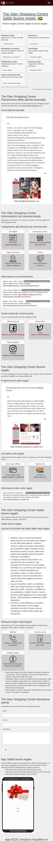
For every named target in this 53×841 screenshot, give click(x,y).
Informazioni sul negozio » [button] (12, 57)
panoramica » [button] (34, 44)
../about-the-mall (40, 245)
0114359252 (13, 645)
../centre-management (13, 265)
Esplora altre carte (40, 477)
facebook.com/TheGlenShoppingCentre (15, 335)
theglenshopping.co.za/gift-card (13, 477)
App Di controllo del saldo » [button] (12, 83)
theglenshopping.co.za (13, 245)
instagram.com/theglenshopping (13, 355)
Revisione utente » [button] (36, 70)
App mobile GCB (26, 376)
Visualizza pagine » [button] (36, 57)
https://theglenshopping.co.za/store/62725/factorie (20, 306)
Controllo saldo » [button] (8, 44)
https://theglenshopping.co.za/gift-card (16, 499)
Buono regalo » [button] (8, 70)
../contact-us (40, 265)
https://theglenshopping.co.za (32, 106)
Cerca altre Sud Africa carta (42, 89)
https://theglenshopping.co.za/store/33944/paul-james (21, 286)
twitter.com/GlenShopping (40, 335)
